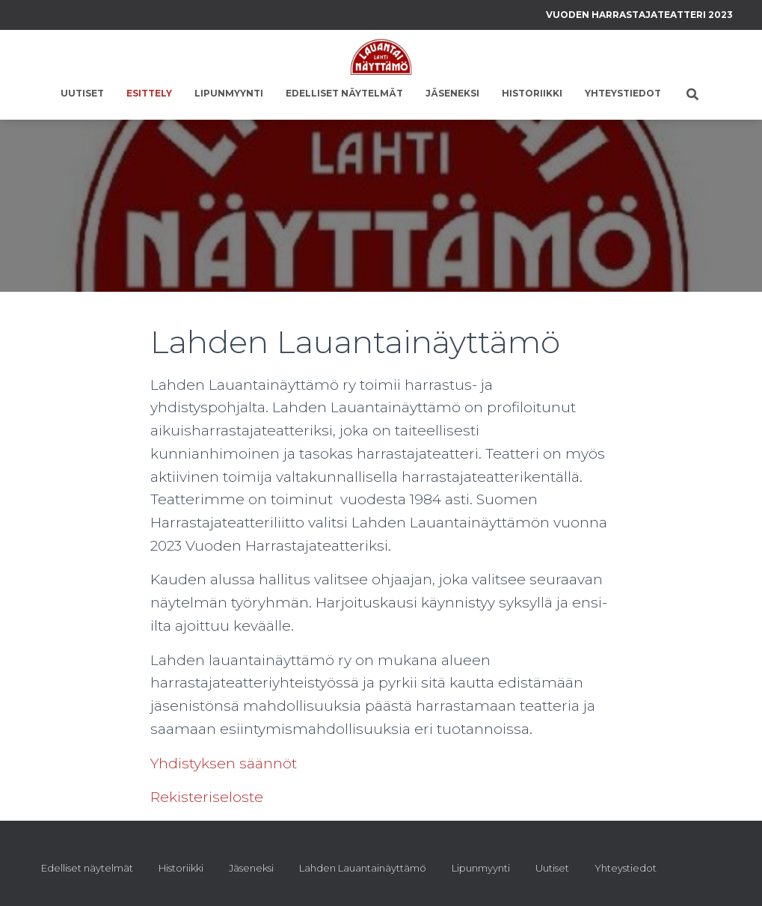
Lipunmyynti (228, 93)
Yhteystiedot (623, 93)
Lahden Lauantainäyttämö (362, 868)
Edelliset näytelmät (344, 93)
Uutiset (82, 93)
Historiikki (532, 93)
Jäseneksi (452, 93)
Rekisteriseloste (206, 797)
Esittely (149, 93)
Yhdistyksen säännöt (223, 763)
